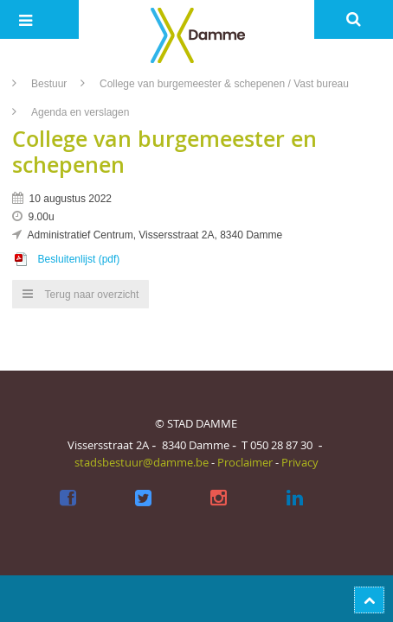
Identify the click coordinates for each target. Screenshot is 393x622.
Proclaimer (245, 462)
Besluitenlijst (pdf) (79, 259)
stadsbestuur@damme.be (141, 462)
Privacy (300, 462)
